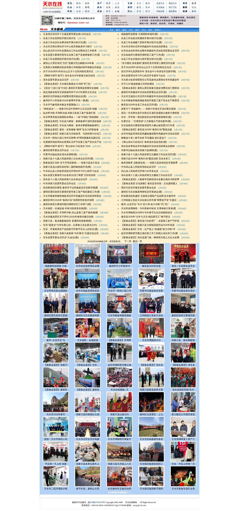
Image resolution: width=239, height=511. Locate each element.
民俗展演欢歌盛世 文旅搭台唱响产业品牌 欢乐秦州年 (148, 196)
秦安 (137, 30)
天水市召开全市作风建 (87, 439)
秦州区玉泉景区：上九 (151, 414)
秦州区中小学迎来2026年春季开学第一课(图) (66, 100)
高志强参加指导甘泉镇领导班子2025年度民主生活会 (70, 92)
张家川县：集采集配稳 (183, 340)
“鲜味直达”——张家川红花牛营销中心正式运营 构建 (70, 109)
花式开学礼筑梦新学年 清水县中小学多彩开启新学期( (148, 71)
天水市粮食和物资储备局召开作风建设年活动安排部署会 (72, 196)
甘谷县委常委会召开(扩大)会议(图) (61, 237)
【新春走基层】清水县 (151, 365)
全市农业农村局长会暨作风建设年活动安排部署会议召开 (150, 50)
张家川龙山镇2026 (119, 414)
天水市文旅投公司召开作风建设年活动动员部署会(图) (148, 96)
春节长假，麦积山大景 (87, 488)
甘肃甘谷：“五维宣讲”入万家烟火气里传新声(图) (146, 121)
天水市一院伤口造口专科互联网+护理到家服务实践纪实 (71, 138)
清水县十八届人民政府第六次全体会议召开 (65, 179)
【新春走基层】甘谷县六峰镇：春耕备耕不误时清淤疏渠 (72, 121)
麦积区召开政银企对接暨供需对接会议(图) (64, 96)
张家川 (158, 30)
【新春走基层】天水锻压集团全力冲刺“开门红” (67, 84)
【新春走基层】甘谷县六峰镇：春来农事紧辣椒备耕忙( (71, 125)
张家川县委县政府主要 (151, 389)
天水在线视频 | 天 (119, 389)
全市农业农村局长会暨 (87, 266)
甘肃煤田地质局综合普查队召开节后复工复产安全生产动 (72, 142)
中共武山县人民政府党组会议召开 (138, 167)
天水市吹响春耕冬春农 (151, 439)
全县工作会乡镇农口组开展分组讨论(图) (141, 59)
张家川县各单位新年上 (87, 464)
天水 (111, 30)
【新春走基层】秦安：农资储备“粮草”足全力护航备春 (71, 129)
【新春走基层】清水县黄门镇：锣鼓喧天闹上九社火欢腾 (150, 237)
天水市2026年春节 (55, 414)
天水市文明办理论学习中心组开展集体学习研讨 (67, 46)
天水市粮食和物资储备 (119, 315)
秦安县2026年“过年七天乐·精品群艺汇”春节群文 (145, 216)
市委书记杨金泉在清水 (183, 291)
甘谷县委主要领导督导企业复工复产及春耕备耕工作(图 (71, 55)
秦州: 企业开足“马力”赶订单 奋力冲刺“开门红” (145, 204)
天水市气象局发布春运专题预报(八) (61, 104)
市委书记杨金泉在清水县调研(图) (60, 154)
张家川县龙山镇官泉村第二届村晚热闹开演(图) (67, 167)
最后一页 (137, 241)
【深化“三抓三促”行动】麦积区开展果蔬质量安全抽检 (71, 88)
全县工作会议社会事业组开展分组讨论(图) (64, 42)
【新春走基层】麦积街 (87, 389)
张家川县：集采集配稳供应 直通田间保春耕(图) (67, 221)
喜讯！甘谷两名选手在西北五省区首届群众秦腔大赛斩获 (150, 113)
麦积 (124, 30)
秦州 (118, 30)
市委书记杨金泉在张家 (151, 291)
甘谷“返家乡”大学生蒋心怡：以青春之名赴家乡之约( (70, 225)
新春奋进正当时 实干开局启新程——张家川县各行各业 (71, 163)
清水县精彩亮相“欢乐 (183, 389)
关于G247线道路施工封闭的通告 (137, 84)
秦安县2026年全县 (151, 266)
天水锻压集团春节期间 (151, 488)
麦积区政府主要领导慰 (183, 315)
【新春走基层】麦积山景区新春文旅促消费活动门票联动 (150, 88)
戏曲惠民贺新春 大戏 (56, 266)
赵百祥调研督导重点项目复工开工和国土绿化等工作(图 (149, 233)
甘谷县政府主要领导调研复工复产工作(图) (142, 55)
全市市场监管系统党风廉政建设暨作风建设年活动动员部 (150, 133)
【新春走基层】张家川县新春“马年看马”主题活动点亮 (71, 233)
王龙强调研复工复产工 (183, 439)
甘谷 (131, 30)
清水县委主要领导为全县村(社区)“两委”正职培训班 (69, 175)
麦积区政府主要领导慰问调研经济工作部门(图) (67, 204)
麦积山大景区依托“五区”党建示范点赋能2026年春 (68, 63)
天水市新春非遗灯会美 (183, 488)
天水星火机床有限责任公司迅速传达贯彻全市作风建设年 (150, 80)
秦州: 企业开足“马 (55, 340)
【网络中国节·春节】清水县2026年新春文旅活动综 (69, 75)
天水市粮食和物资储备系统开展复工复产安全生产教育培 (150, 100)
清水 (150, 30)
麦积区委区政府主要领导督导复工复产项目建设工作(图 (71, 192)
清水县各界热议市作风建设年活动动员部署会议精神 (148, 146)
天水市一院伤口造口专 (119, 291)
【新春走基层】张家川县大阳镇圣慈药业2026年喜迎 (148, 225)
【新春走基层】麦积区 (55, 389)
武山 (144, 30)
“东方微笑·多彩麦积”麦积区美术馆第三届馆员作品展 (148, 63)
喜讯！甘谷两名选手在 (183, 266)
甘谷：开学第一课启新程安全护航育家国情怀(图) (146, 117)
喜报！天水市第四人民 (55, 439)
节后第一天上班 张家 (56, 464)
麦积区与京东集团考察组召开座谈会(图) (141, 192)
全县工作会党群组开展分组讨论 (59, 38)
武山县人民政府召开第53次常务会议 (139, 171)
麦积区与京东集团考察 (87, 315)
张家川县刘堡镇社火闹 (87, 414)
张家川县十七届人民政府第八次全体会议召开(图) (68, 158)
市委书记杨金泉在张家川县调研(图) (139, 150)
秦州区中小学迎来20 (119, 266)
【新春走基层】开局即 (119, 340)
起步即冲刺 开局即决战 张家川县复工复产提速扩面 (69, 113)
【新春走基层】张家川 (55, 365)
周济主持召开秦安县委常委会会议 (138, 187)
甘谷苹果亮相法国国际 (55, 291)
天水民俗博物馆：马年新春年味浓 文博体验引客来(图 (148, 208)
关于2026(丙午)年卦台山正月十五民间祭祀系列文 (68, 71)
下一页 (127, 241)
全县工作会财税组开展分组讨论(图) (61, 59)
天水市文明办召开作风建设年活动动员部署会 (144, 46)
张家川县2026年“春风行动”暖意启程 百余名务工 (145, 158)
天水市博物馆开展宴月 (119, 439)
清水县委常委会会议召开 (56, 80)
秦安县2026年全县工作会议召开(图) (139, 104)
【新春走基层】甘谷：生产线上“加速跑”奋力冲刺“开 (148, 229)
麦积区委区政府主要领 (55, 315)
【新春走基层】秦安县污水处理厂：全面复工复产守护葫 (150, 221)
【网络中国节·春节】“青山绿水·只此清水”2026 (66, 146)
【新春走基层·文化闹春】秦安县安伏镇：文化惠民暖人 (149, 183)
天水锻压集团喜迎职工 (151, 464)
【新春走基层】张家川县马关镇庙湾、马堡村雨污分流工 (72, 133)
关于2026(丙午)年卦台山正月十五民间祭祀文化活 (146, 67)
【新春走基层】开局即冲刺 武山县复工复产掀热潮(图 (70, 212)
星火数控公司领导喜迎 (183, 414)
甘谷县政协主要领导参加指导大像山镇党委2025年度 (148, 125)
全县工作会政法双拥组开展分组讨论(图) (141, 38)
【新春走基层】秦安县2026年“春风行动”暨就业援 (146, 129)
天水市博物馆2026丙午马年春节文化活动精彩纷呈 (146, 212)
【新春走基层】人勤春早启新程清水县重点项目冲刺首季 (150, 179)
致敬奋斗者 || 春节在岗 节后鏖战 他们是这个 (143, 138)
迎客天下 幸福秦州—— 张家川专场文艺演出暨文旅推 (148, 109)
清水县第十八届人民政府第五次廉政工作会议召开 (146, 175)
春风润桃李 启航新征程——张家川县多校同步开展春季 (149, 163)
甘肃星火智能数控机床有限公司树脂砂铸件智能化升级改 (72, 67)
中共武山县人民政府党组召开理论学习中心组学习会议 (71, 171)
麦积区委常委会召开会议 (56, 150)
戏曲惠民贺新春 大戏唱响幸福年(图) (139, 34)
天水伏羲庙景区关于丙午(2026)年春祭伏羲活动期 (68, 216)
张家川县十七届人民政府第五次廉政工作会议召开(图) (148, 154)
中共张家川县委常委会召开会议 (59, 183)
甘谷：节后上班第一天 (183, 464)
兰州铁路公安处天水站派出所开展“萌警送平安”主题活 (149, 200)
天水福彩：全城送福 (87, 340)
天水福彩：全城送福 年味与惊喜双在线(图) (65, 208)
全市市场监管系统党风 (87, 291)
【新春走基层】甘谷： (87, 365)
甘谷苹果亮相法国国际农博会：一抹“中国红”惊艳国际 (71, 117)
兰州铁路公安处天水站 (151, 315)
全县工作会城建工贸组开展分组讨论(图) (141, 42)
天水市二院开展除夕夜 (55, 488)
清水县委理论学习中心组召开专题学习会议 (143, 75)
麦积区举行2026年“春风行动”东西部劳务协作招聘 (68, 200)
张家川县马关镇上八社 (119, 464)
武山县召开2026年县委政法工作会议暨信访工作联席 (70, 50)
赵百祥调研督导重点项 (119, 365)
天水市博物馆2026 (151, 340)
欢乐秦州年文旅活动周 (119, 488)
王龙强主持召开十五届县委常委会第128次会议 (67, 34)
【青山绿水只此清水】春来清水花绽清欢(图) (144, 142)
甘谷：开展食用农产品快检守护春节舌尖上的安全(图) (70, 229)
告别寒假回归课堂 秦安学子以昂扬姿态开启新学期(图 (70, 187)
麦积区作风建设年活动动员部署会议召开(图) (144, 92)
